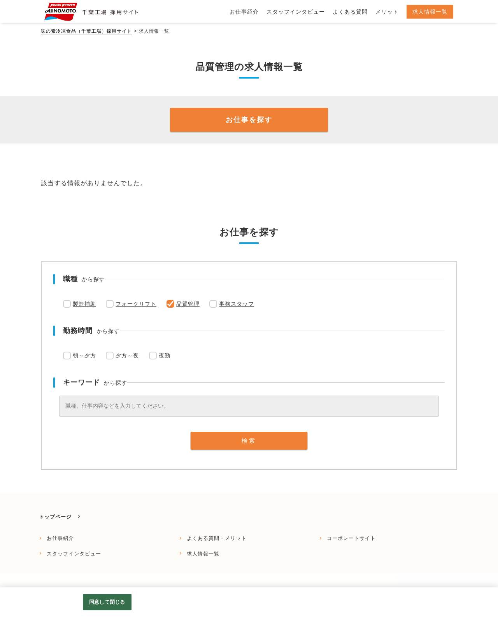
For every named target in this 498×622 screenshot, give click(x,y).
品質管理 (188, 304)
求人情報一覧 (203, 554)
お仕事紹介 (60, 538)
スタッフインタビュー (74, 554)
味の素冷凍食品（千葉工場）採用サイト (86, 31)
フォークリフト (136, 304)
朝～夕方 (84, 355)
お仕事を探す (249, 120)
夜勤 (164, 355)
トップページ (55, 517)
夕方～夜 (127, 355)
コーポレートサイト (351, 538)
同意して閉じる (107, 602)
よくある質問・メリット (217, 538)
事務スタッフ (236, 304)
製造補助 (84, 304)
